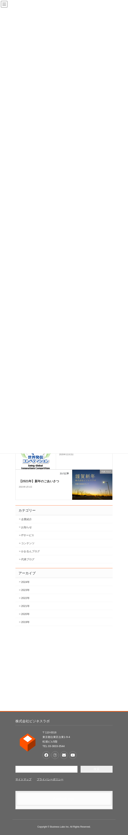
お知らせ (26, 527)
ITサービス (27, 535)
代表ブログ (27, 559)
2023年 (25, 589)
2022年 (25, 598)
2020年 (25, 614)
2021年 (25, 606)
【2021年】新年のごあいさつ (39, 481)
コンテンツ (27, 543)
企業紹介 (26, 519)
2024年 (25, 581)
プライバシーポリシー (50, 779)
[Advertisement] (64, 671)
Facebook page (64, 798)
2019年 (25, 622)
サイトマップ (23, 779)
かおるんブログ (30, 551)
